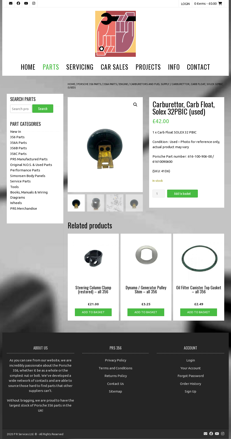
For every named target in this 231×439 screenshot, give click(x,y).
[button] (135, 105)
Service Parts (20, 181)
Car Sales (114, 66)
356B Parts (18, 148)
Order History (190, 384)
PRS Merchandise (23, 208)
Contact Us (115, 384)
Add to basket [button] (93, 312)
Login (185, 4)
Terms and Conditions (115, 368)
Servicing (80, 66)
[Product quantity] (158, 194)
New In (15, 131)
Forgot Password (191, 376)
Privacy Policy (115, 360)
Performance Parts (25, 170)
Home (28, 66)
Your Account (190, 368)
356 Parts (17, 137)
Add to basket (182, 193)
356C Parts (18, 154)
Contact (198, 66)
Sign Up (190, 391)
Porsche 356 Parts (89, 84)
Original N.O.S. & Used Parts (31, 165)
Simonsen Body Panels (27, 176)
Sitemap (115, 391)
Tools (14, 187)
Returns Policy (115, 376)
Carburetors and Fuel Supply (149, 84)
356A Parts (110, 84)
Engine (123, 84)
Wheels (16, 203)
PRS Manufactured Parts (29, 159)
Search (42, 108)
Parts (51, 66)
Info (174, 66)
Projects (148, 66)
